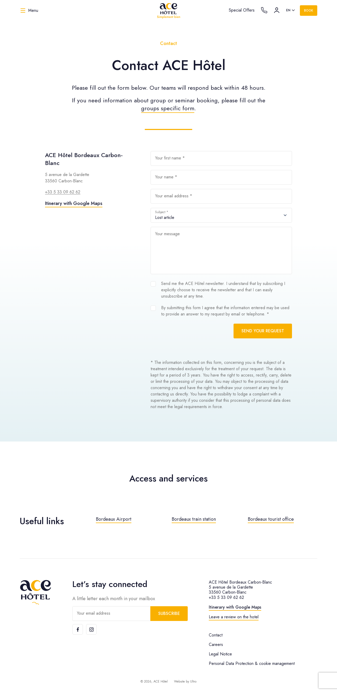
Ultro (193, 681)
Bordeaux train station (194, 519)
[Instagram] (91, 629)
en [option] (288, 10)
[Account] (277, 10)
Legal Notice (220, 654)
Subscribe (169, 613)
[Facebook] (77, 629)
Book (308, 10)
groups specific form (167, 108)
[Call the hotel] (264, 10)
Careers (216, 644)
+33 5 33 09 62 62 (62, 192)
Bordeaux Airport (113, 519)
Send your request (262, 331)
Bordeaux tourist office (271, 519)
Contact (215, 635)
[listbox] (291, 10)
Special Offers (242, 10)
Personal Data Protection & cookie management (252, 663)
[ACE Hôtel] (168, 10)
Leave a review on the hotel (234, 617)
